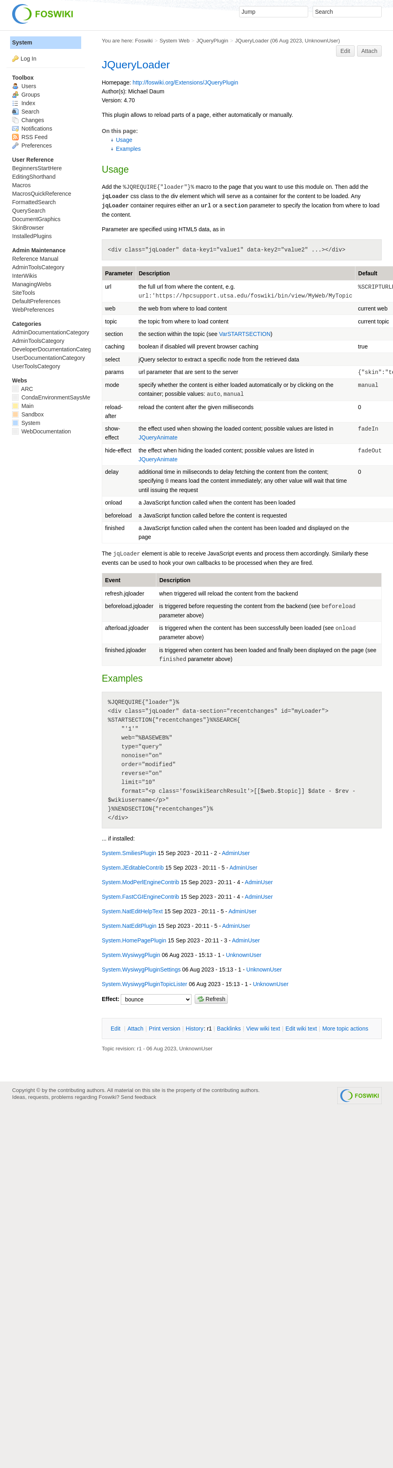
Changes (28, 120)
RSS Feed (29, 137)
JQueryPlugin (212, 41)
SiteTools (23, 292)
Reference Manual (35, 259)
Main (23, 406)
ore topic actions (345, 1028)
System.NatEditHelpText (132, 905)
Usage (124, 140)
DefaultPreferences (36, 301)
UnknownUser (321, 41)
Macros (21, 185)
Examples (128, 149)
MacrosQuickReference (41, 193)
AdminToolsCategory (38, 267)
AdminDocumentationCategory (50, 332)
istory (195, 1028)
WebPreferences (33, 309)
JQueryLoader (252, 41)
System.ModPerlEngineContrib (140, 876)
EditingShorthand (33, 176)
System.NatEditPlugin (129, 920)
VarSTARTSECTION (245, 334)
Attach (369, 51)
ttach (135, 1028)
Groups (26, 94)
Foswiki (144, 41)
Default (367, 273)
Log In (28, 58)
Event (112, 580)
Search (25, 111)
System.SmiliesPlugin (129, 847)
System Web (174, 41)
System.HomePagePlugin (134, 934)
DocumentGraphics (36, 219)
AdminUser (236, 847)
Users (24, 86)
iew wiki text (263, 1028)
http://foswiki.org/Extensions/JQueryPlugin (185, 82)
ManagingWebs (31, 284)
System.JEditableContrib (133, 862)
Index (23, 103)
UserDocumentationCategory (48, 358)
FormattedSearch (34, 202)
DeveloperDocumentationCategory (55, 349)
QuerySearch (28, 210)
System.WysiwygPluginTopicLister (144, 978)
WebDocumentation (41, 431)
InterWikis (24, 275)
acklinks (229, 1028)
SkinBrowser (28, 227)
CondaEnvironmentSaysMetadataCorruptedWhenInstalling (90, 397)
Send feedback (138, 1097)
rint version (165, 1028)
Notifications (32, 128)
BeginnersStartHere (37, 168)
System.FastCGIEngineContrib (140, 891)
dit (116, 1028)
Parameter (119, 273)
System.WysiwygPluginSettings (141, 964)
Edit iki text (301, 1028)
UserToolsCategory (36, 366)
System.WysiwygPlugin (131, 949)
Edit (345, 51)
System (22, 42)
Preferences (32, 145)
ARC (22, 389)
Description (154, 273)
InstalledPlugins (32, 236)
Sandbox (28, 414)
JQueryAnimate (158, 437)
